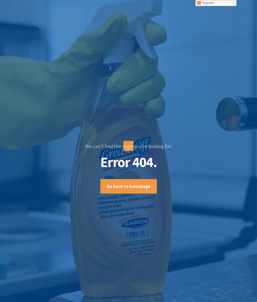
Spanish (205, 3)
